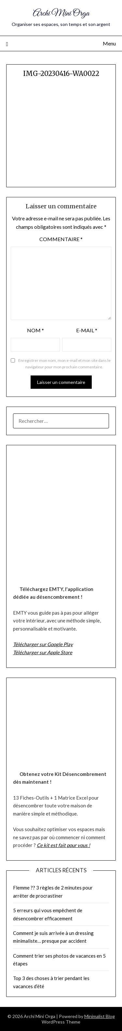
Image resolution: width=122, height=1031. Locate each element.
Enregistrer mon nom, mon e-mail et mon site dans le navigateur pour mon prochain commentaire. (64, 363)
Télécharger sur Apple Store (42, 652)
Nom (35, 330)
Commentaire (61, 239)
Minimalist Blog (99, 1016)
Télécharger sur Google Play (43, 644)
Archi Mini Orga (61, 13)
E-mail (86, 330)
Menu (109, 43)
